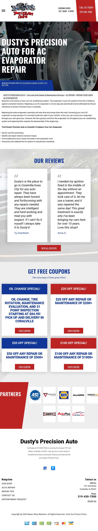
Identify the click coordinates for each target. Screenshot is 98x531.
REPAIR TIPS (8, 491)
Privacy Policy (80, 514)
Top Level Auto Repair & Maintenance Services (45, 95)
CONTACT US (8, 495)
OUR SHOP (7, 483)
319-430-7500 (85, 12)
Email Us (92, 501)
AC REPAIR (70, 95)
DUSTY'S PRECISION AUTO (14, 95)
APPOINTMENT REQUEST (14, 499)
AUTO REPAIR (8, 487)
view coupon (24, 330)
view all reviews (49, 248)
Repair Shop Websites (37, 514)
